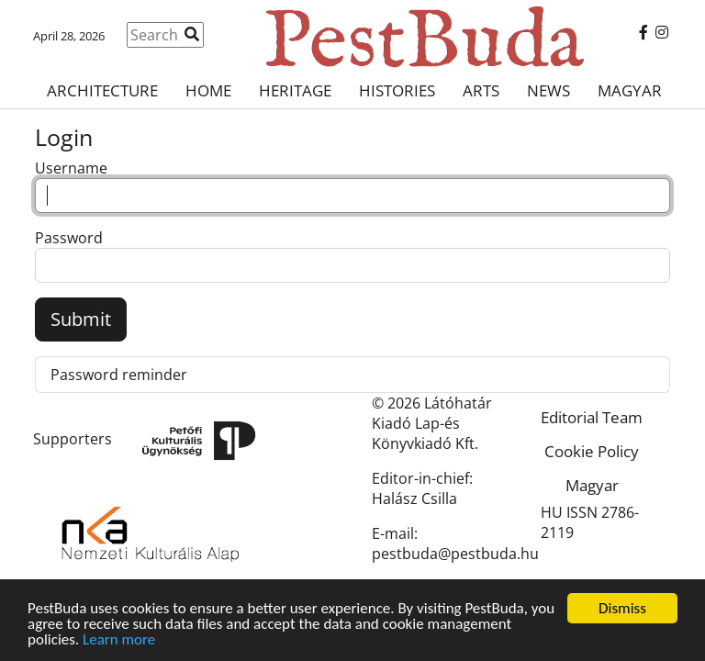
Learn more (119, 640)
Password (69, 238)
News (548, 90)
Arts (481, 90)
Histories (397, 90)
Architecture (102, 90)
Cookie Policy (591, 451)
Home (208, 90)
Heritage (295, 90)
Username (71, 168)
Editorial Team (592, 417)
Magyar (630, 90)
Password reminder (118, 374)
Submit (80, 319)
